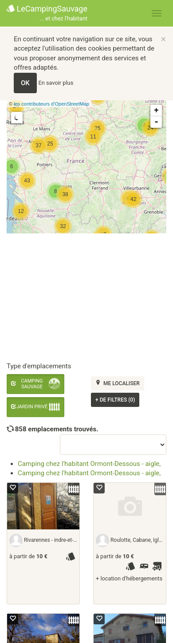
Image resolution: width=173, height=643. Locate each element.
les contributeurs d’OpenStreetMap (51, 104)
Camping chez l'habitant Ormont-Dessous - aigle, (89, 464)
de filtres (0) (115, 400)
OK (25, 83)
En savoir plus (56, 82)
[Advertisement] (83, 298)
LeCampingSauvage (47, 13)
